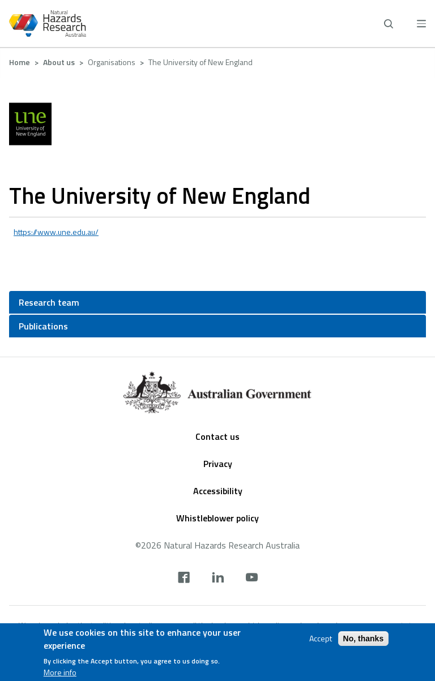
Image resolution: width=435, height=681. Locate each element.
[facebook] (184, 579)
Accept (320, 638)
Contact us (217, 436)
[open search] (388, 23)
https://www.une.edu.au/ (56, 232)
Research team (49, 302)
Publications (43, 326)
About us (59, 62)
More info (60, 672)
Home (19, 62)
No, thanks (363, 638)
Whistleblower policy (217, 518)
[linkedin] (218, 579)
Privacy (217, 463)
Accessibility (217, 491)
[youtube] (252, 579)
